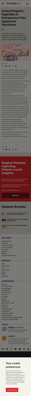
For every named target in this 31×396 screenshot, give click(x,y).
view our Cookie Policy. (11, 383)
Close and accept (12, 390)
